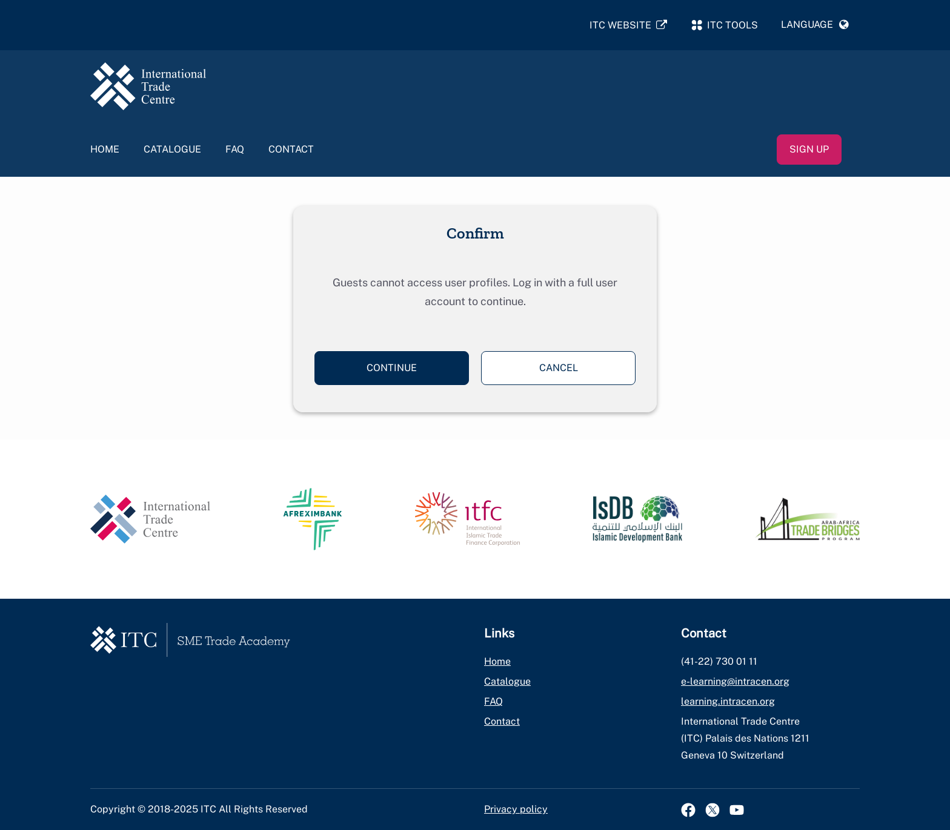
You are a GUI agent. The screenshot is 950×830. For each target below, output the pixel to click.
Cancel (558, 368)
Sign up (809, 149)
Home (104, 149)
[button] (815, 25)
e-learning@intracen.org (735, 681)
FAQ (234, 149)
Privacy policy (516, 809)
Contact (291, 149)
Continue (392, 368)
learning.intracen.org (728, 701)
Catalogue (172, 149)
